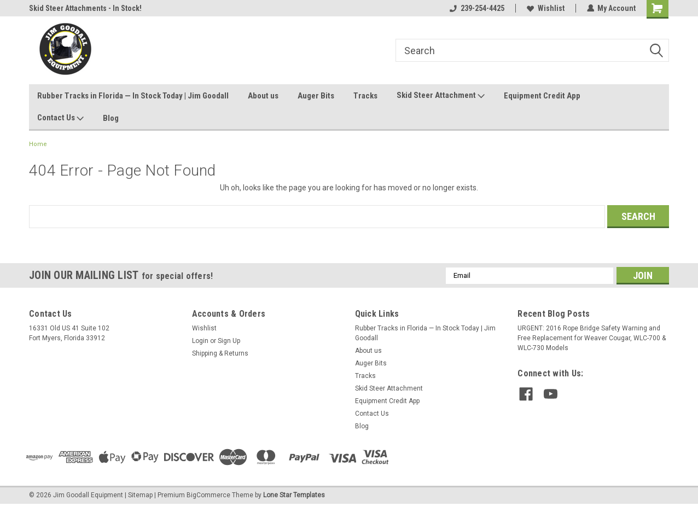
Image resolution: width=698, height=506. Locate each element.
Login (200, 341)
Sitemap (140, 495)
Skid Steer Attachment (441, 95)
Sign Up (229, 341)
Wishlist (545, 8)
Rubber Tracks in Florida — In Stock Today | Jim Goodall (133, 96)
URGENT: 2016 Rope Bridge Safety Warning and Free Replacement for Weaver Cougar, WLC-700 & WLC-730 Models (591, 338)
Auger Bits (316, 96)
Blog (111, 118)
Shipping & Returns (220, 353)
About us (263, 96)
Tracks (365, 96)
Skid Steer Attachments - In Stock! (85, 8)
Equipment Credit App (542, 96)
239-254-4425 (476, 8)
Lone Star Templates (294, 495)
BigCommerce (208, 495)
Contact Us (60, 118)
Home (38, 144)
